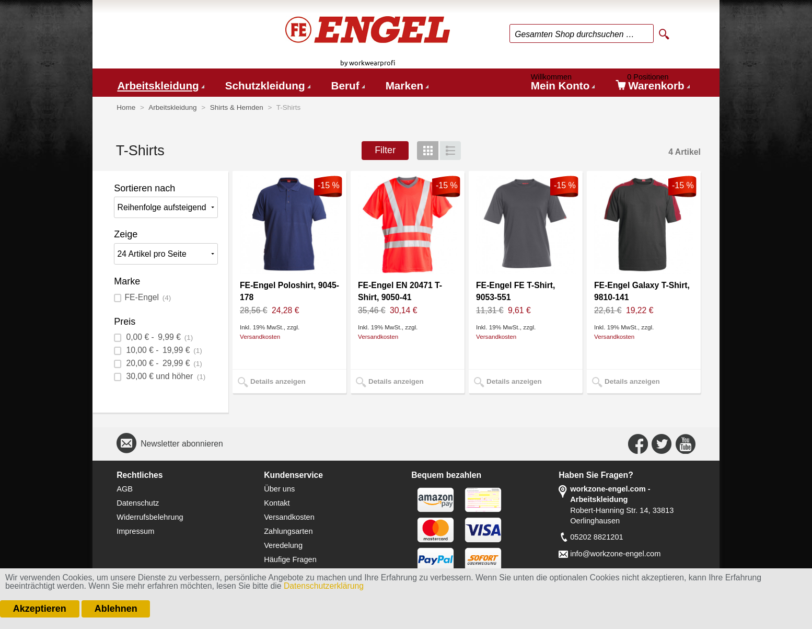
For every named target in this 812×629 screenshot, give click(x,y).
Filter (385, 150)
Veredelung (283, 545)
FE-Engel (147, 297)
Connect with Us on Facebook (638, 444)
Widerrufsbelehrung (150, 517)
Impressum (135, 531)
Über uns (279, 489)
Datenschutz (138, 503)
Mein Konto (562, 84)
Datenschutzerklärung (324, 585)
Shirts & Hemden (236, 107)
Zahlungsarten (288, 531)
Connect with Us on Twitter (661, 444)
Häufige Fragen (290, 559)
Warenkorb (653, 84)
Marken (404, 85)
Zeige (125, 234)
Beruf (345, 85)
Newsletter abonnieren (182, 443)
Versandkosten (260, 336)
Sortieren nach (144, 188)
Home (126, 107)
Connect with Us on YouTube (685, 444)
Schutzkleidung (265, 85)
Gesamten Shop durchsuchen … (574, 34)
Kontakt (277, 503)
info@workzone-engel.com (615, 554)
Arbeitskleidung (158, 85)
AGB (125, 489)
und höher (164, 376)
